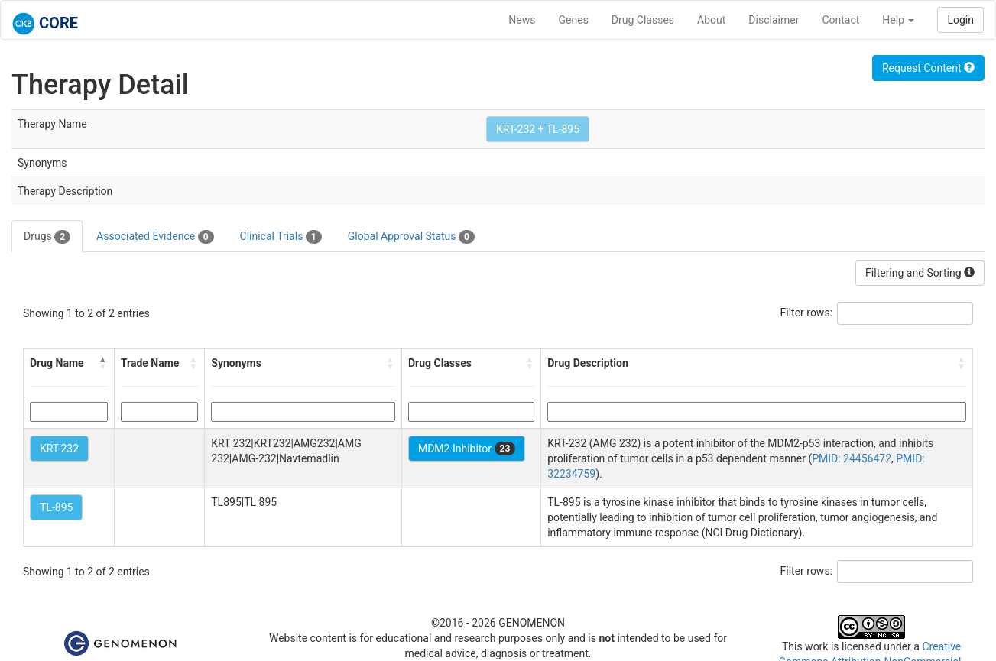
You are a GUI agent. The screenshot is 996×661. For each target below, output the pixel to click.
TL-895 (56, 507)
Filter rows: (806, 312)
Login (960, 20)
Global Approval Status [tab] (411, 237)
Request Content (928, 68)
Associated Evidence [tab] (154, 237)
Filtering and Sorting (920, 273)
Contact (840, 20)
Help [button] (898, 20)
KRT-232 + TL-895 (537, 129)
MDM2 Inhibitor (466, 448)
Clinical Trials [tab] (281, 237)
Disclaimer (773, 20)
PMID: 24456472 (851, 458)
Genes (574, 20)
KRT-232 (59, 448)
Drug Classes (643, 20)
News (521, 20)
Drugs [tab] (47, 237)
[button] (103, 363)
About (711, 20)
